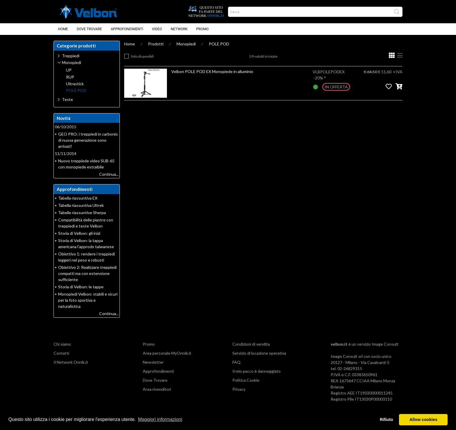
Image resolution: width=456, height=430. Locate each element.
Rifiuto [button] (386, 419)
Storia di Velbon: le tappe (81, 286)
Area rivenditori (157, 389)
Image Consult (385, 344)
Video (157, 29)
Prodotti (155, 43)
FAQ (236, 362)
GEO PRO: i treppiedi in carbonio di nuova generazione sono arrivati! (88, 140)
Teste (67, 99)
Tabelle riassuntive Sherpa (82, 212)
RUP (70, 77)
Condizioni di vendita (251, 344)
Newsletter (153, 362)
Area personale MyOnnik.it (167, 353)
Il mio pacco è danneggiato (256, 371)
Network (179, 29)
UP (69, 70)
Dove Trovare (89, 29)
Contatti (61, 353)
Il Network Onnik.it (71, 362)
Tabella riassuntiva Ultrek (81, 205)
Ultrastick (75, 83)
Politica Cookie (245, 380)
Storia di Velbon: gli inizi (79, 233)
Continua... (109, 174)
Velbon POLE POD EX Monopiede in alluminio (212, 71)
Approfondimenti (127, 29)
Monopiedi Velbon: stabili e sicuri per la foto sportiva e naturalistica (87, 300)
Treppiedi (70, 55)
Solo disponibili (142, 56)
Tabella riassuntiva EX (77, 198)
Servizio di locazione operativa (259, 353)
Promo (202, 29)
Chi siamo (62, 344)
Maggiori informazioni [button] (160, 419)
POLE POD (219, 43)
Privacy (238, 389)
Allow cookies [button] (423, 419)
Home (63, 29)
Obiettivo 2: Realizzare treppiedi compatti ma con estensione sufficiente (87, 273)
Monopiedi (186, 43)
